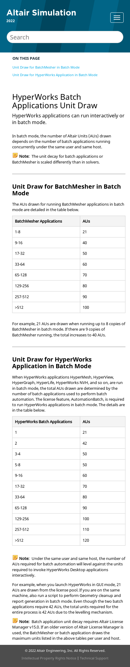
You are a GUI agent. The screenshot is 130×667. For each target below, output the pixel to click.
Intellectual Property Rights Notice (49, 658)
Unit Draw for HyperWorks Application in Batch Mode (55, 74)
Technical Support (94, 658)
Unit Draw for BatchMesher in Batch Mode (46, 67)
